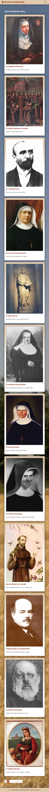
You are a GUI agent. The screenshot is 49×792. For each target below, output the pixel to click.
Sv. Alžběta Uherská (12, 769)
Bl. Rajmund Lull (12, 316)
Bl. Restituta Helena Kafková (16, 384)
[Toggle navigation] (45, 2)
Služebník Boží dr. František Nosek (18, 649)
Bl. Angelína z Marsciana (14, 66)
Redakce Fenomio (35, 790)
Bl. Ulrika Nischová (12, 447)
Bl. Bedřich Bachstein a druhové (17, 128)
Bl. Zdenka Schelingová (14, 514)
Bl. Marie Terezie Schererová (16, 253)
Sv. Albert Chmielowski (14, 710)
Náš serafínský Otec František (16, 584)
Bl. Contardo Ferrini (13, 189)
